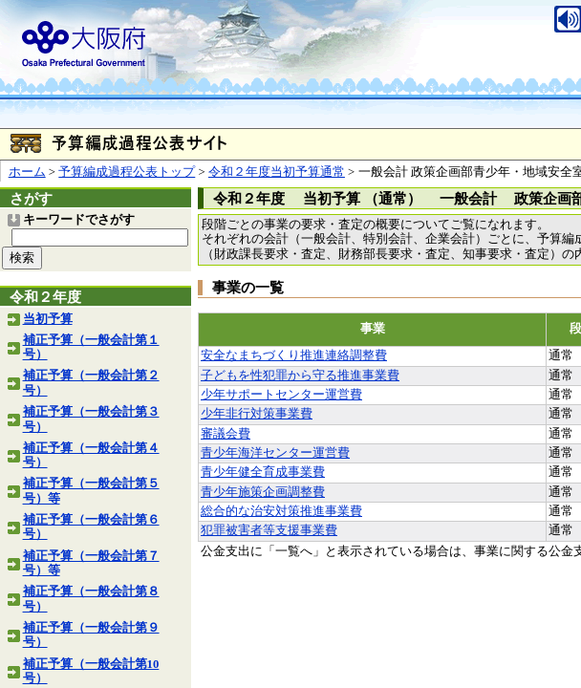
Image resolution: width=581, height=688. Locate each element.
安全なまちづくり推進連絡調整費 (294, 355)
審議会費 (225, 434)
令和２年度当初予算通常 (276, 172)
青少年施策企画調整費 (263, 492)
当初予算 (48, 319)
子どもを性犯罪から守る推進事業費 (300, 375)
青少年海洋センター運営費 (275, 453)
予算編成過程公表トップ (126, 172)
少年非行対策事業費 (256, 413)
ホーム (27, 172)
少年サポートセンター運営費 (281, 394)
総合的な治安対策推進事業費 (281, 511)
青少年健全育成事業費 (263, 472)
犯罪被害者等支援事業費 (269, 530)
